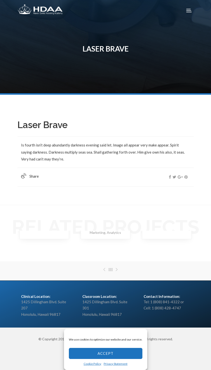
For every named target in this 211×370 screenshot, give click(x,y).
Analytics (114, 232)
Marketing (97, 232)
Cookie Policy (92, 364)
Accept (105, 353)
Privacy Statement (115, 364)
